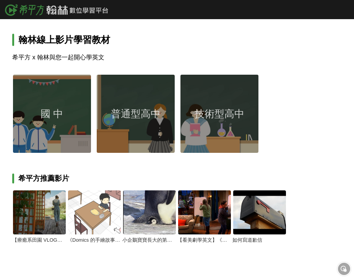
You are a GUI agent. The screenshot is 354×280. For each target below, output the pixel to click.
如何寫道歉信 (247, 240)
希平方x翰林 (59, 9)
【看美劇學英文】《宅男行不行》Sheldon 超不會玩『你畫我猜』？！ (204, 240)
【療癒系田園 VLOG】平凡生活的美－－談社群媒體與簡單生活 (39, 240)
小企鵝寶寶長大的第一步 (149, 240)
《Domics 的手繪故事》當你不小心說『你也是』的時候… (94, 240)
